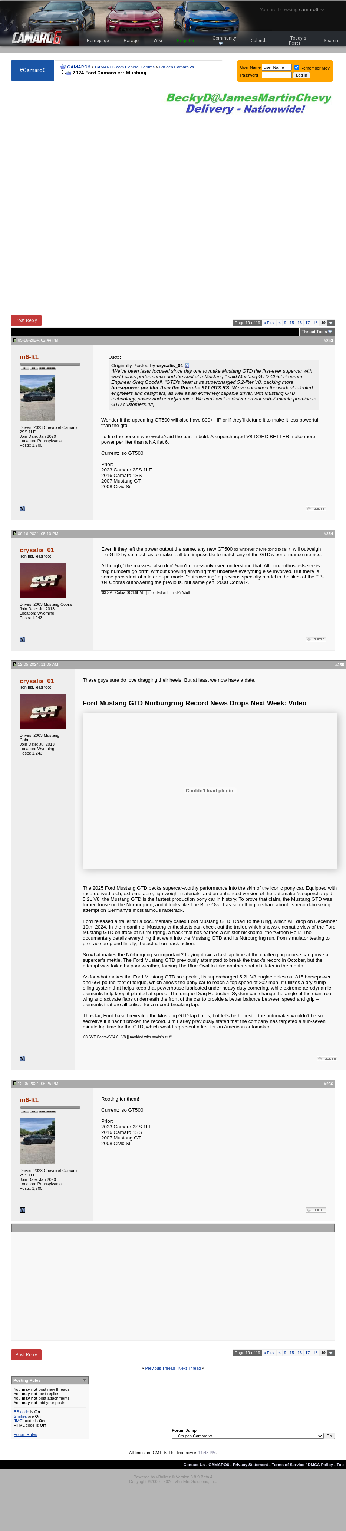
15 (292, 322)
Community (224, 40)
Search (331, 40)
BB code (21, 1412)
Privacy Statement (250, 1465)
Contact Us (194, 1465)
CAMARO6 (78, 67)
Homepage (98, 40)
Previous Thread (160, 1368)
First (269, 322)
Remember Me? (312, 68)
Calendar (260, 40)
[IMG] (19, 1420)
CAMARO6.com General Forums (125, 67)
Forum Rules (25, 1434)
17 (307, 322)
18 (315, 322)
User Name (250, 67)
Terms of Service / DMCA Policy (302, 1465)
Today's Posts (298, 41)
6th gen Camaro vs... (178, 67)
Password (249, 75)
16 (299, 322)
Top (340, 1465)
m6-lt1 (29, 356)
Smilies (20, 1416)
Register (185, 40)
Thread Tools (314, 331)
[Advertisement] (38, 198)
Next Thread (189, 1368)
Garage (131, 40)
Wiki (158, 40)
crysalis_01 (37, 550)
